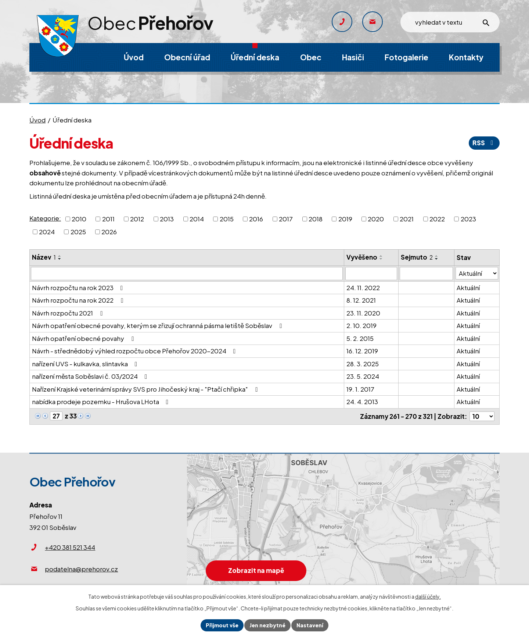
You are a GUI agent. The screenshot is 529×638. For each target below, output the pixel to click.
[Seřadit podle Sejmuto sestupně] (437, 258)
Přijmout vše (222, 625)
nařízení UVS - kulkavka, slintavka (86, 364)
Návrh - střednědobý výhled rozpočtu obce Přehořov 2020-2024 (135, 351)
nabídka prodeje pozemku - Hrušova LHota (101, 402)
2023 (468, 218)
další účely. (428, 596)
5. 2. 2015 (360, 338)
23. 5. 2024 (362, 376)
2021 (407, 218)
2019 (345, 218)
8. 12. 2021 (361, 300)
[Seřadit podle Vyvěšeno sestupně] (381, 258)
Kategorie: (45, 218)
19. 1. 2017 (360, 389)
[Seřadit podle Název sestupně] (60, 258)
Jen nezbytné (267, 625)
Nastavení (309, 625)
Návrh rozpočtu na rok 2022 (79, 300)
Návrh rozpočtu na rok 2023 (79, 288)
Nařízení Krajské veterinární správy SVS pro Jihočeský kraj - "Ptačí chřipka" (146, 389)
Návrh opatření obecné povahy (84, 338)
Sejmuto (417, 257)
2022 (437, 218)
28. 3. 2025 (362, 364)
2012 (137, 218)
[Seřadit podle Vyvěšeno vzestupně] (381, 255)
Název (44, 257)
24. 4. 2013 (362, 402)
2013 (167, 218)
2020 (376, 218)
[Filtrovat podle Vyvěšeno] (371, 273)
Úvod (37, 120)
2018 (316, 218)
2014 (197, 218)
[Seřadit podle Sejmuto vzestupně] (437, 255)
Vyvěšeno (361, 257)
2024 (47, 232)
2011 (108, 218)
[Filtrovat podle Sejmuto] (426, 273)
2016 (256, 218)
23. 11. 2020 (363, 313)
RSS (484, 143)
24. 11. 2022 (363, 288)
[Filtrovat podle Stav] (477, 273)
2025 (78, 232)
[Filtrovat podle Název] (187, 273)
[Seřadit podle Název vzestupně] (60, 255)
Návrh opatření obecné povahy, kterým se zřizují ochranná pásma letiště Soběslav (158, 325)
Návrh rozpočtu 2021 (68, 313)
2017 (286, 218)
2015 (227, 218)
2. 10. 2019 (361, 325)
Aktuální (468, 288)
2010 (79, 218)
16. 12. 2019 (362, 351)
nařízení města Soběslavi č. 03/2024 (91, 376)
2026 (109, 232)
